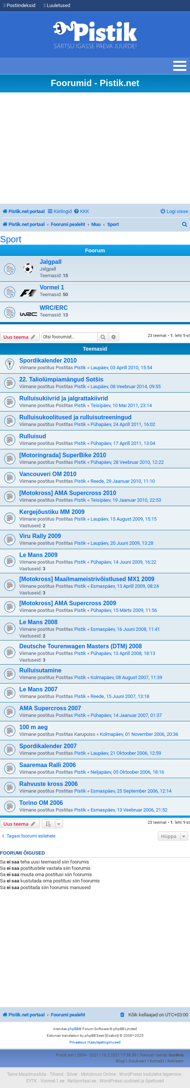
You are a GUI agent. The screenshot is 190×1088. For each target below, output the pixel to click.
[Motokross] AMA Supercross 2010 (67, 493)
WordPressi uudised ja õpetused (131, 1081)
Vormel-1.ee (52, 1081)
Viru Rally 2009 (40, 536)
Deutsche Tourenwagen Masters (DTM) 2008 (80, 646)
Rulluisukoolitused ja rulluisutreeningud (75, 417)
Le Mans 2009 (38, 555)
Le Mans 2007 (38, 689)
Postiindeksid (19, 5)
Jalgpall (51, 262)
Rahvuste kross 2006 (48, 784)
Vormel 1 (52, 287)
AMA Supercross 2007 (50, 708)
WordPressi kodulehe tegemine (150, 1074)
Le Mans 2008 (38, 622)
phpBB (73, 1029)
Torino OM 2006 (41, 803)
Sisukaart (137, 1061)
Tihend (56, 1074)
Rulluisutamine (40, 670)
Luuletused (57, 5)
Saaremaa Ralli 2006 (47, 765)
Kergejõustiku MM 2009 (52, 512)
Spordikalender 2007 (48, 746)
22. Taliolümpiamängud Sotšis (61, 379)
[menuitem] (81, 211)
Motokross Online (98, 1074)
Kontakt (157, 1061)
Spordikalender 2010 (48, 360)
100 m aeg (33, 727)
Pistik (80, 367)
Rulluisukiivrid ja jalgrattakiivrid (63, 398)
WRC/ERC (54, 308)
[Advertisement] (95, 148)
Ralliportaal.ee (82, 1081)
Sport (10, 239)
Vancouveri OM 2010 (47, 474)
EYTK (31, 1081)
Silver (72, 1074)
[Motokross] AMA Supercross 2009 (67, 603)
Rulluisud (32, 436)
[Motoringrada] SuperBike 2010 (62, 455)
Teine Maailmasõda (26, 1074)
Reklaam (175, 1061)
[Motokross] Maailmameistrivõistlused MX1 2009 (86, 579)
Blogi (120, 1061)
